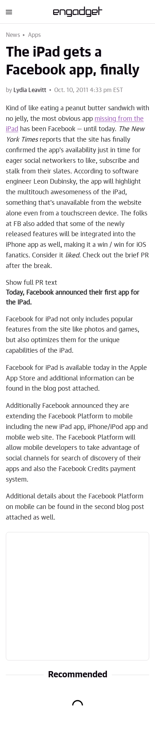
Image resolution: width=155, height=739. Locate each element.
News (13, 35)
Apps (34, 35)
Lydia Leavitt (29, 90)
